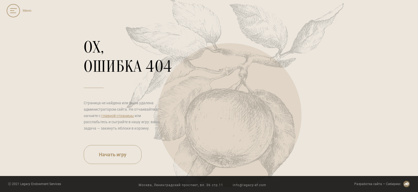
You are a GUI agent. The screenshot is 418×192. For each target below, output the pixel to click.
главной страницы (117, 116)
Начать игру (112, 154)
